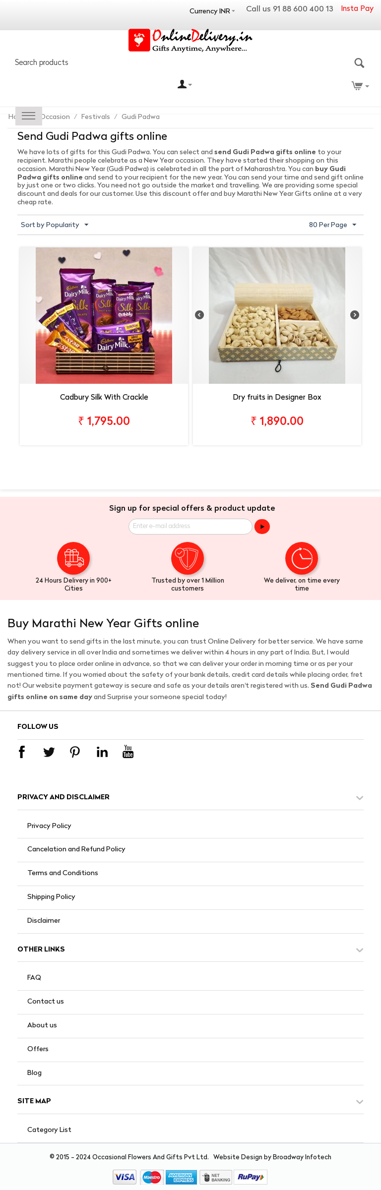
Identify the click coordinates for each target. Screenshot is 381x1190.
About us (42, 1025)
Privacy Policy (49, 826)
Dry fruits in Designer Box (277, 398)
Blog (34, 1073)
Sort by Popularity (54, 225)
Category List (49, 1130)
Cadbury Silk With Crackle (104, 398)
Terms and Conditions (62, 873)
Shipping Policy (51, 897)
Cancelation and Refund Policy (76, 849)
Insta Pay (357, 9)
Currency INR (210, 11)
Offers (38, 1049)
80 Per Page (332, 225)
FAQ (34, 978)
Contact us (45, 1002)
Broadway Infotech (302, 1157)
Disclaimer (43, 921)
